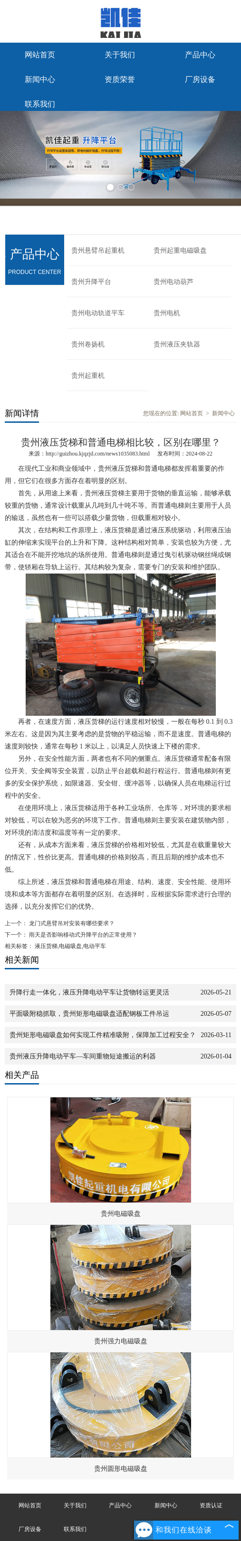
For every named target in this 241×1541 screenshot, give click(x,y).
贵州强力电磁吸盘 (120, 1341)
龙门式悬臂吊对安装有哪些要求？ (71, 923)
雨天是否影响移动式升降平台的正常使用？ (82, 934)
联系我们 (40, 104)
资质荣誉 (120, 79)
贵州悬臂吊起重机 (98, 250)
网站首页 (40, 55)
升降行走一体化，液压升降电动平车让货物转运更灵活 (89, 992)
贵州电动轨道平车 (98, 313)
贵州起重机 (88, 375)
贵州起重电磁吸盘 (180, 250)
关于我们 (120, 55)
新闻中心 (40, 79)
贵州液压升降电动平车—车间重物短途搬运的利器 (83, 1056)
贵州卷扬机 (88, 344)
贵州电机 (167, 313)
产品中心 (200, 55)
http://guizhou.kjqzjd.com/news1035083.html (98, 453)
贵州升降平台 (91, 281)
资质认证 (211, 1505)
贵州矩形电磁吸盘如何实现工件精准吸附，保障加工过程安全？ (103, 1035)
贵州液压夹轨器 (177, 344)
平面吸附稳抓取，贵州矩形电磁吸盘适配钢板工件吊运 (89, 1013)
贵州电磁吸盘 (121, 1213)
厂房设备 (200, 79)
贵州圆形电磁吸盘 (120, 1468)
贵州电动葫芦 (173, 281)
